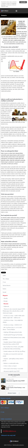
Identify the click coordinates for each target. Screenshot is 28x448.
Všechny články (13, 393)
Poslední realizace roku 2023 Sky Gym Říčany (14, 351)
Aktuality (5, 298)
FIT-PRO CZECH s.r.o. (9, 431)
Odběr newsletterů (6, 419)
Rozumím (23, 2)
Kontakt (4, 292)
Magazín (5, 295)
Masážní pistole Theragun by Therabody (12, 335)
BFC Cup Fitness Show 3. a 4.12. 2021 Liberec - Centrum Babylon (12, 328)
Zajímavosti (6, 306)
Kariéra (4, 289)
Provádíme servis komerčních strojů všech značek (13, 355)
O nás (4, 282)
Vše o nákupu (6, 279)
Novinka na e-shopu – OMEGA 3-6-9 (12, 325)
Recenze (5, 303)
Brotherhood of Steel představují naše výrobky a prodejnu (14, 338)
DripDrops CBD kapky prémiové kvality (12, 332)
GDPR (4, 275)
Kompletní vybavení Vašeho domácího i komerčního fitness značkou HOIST (12, 343)
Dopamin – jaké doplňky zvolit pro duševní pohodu (13, 359)
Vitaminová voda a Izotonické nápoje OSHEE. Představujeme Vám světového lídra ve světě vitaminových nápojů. (14, 311)
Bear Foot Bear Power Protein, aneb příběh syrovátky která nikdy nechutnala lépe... (13, 347)
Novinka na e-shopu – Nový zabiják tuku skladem (13, 321)
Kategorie (4, 15)
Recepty (5, 301)
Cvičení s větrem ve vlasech (10, 366)
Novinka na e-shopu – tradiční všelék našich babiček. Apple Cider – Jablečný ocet (13, 316)
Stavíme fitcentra (6, 285)
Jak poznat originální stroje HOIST (11, 371)
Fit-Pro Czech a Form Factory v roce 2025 (13, 368)
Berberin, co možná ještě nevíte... (11, 363)
